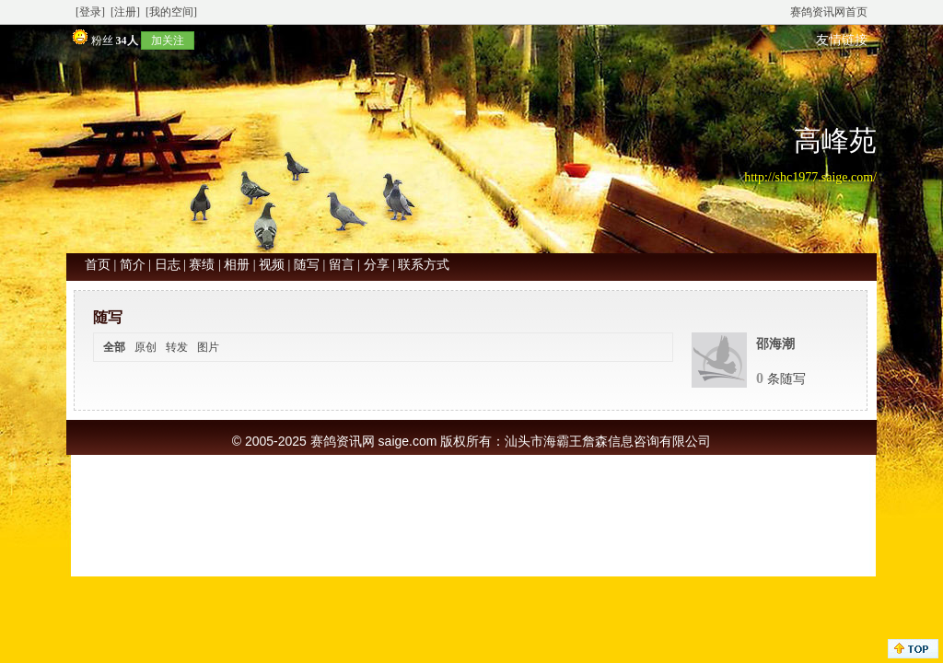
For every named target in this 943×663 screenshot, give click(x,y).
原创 (145, 347)
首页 (98, 265)
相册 (237, 265)
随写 (307, 265)
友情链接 (841, 40)
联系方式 (423, 265)
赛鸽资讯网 (342, 441)
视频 (272, 265)
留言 (342, 265)
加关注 (167, 40)
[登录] (90, 12)
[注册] (125, 12)
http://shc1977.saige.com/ (810, 177)
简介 (133, 265)
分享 (377, 265)
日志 (167, 265)
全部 (114, 347)
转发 (177, 347)
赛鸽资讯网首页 (828, 12)
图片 (208, 347)
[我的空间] (171, 12)
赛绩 (202, 265)
